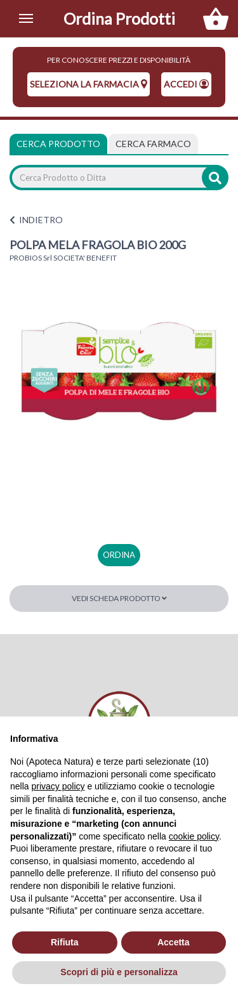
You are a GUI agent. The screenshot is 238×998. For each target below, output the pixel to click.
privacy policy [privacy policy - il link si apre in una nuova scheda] (57, 786)
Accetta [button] (173, 942)
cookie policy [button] (194, 836)
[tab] (153, 144)
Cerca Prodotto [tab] (58, 143)
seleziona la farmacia (88, 84)
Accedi (186, 84)
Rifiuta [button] (65, 942)
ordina (119, 555)
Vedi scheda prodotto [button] (119, 598)
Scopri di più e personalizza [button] (118, 972)
